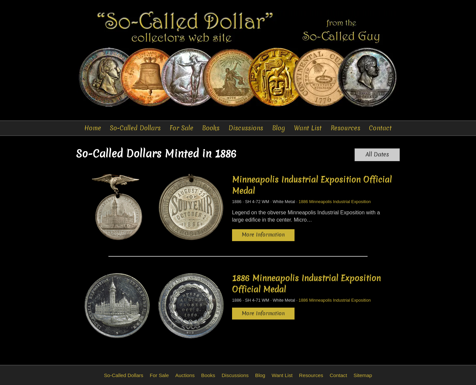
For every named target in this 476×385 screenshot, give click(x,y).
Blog (278, 128)
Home (92, 128)
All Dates (377, 154)
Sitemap (362, 375)
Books (210, 128)
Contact (380, 128)
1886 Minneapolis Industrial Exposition (334, 201)
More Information (263, 234)
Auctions (185, 375)
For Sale (181, 128)
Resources (345, 128)
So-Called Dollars (135, 128)
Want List (308, 128)
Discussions (245, 128)
